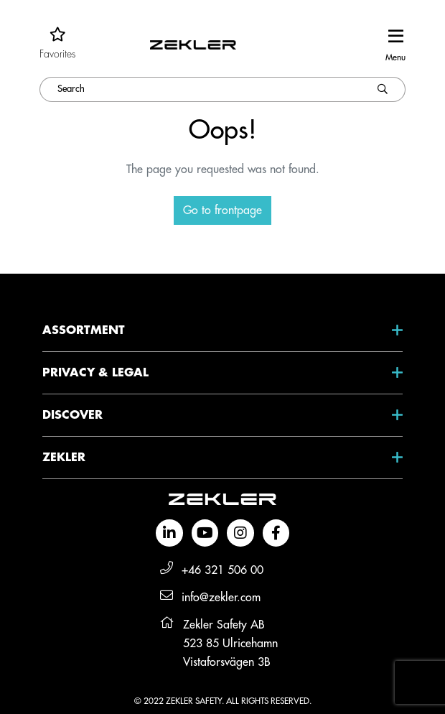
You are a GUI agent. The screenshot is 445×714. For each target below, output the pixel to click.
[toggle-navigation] (395, 44)
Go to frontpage (222, 210)
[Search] (199, 89)
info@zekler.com (221, 597)
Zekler (63, 457)
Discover (72, 415)
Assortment (83, 330)
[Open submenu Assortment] (382, 330)
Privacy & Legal (95, 373)
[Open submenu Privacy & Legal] (382, 373)
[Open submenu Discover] (382, 415)
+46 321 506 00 (222, 570)
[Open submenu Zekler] (382, 457)
